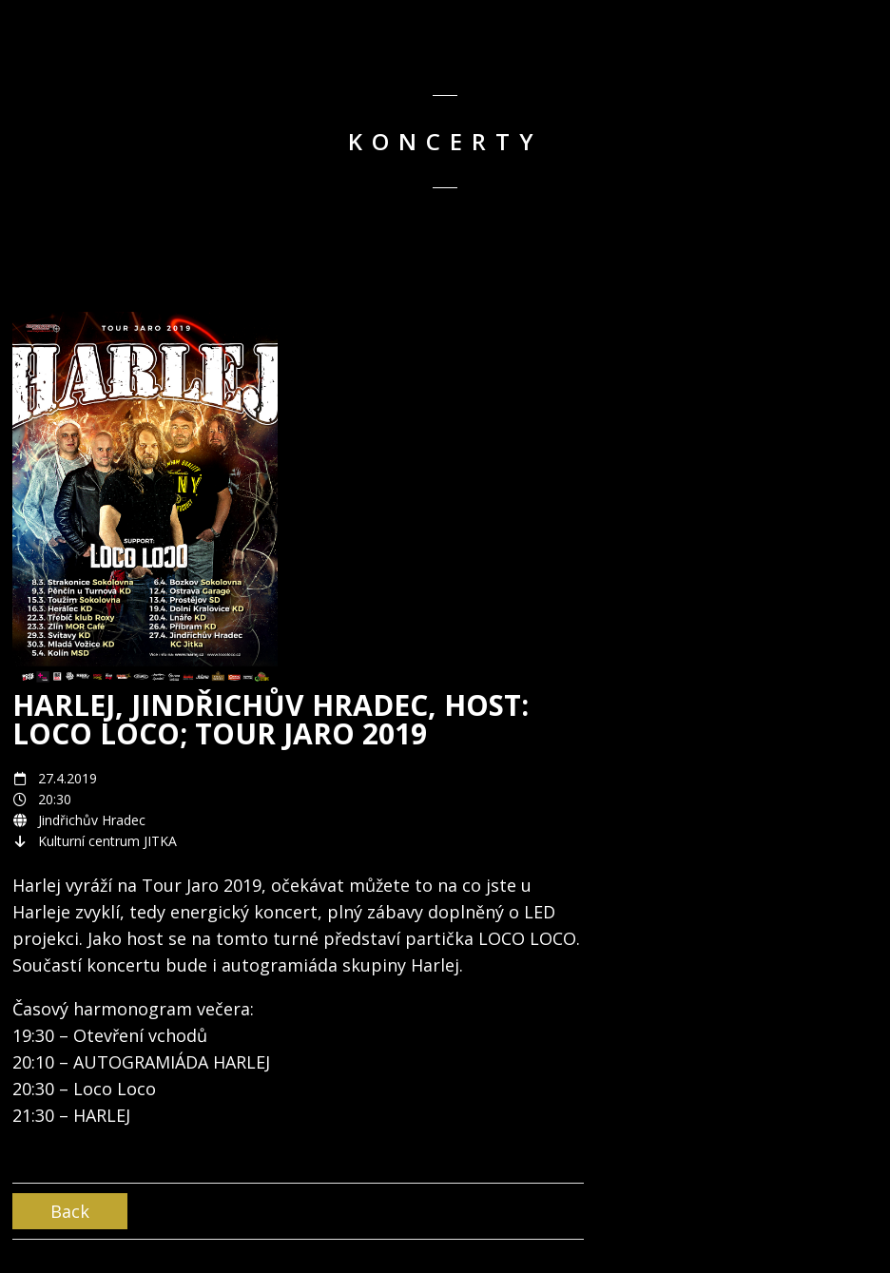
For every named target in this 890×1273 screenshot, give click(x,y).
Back (69, 1211)
